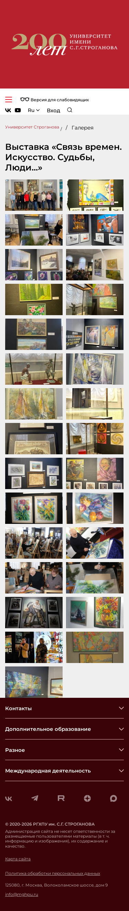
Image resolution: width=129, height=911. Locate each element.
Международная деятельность (48, 770)
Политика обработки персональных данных (52, 873)
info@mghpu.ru (21, 894)
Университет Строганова (32, 127)
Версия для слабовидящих (54, 99)
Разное (15, 750)
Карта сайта (18, 859)
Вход (53, 110)
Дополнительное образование (48, 729)
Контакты (18, 708)
